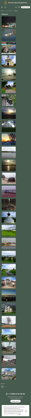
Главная (2, 10)
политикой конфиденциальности (11, 414)
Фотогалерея (9, 10)
